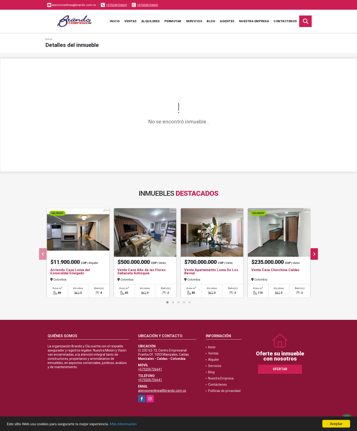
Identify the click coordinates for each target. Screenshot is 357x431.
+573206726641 (116, 5)
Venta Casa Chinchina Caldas (275, 270)
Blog (211, 21)
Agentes (227, 21)
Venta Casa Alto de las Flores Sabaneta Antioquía (141, 271)
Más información (123, 424)
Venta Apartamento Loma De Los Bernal (211, 271)
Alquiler (213, 359)
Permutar (172, 21)
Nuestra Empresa (254, 21)
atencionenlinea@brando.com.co (162, 390)
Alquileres (150, 21)
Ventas (130, 21)
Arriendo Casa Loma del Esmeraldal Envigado (70, 271)
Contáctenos (285, 21)
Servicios (194, 21)
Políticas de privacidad (224, 391)
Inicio (115, 21)
